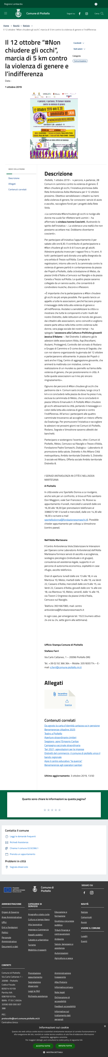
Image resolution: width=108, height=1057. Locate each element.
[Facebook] (78, 13)
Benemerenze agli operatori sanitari (63, 765)
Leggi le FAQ (34, 991)
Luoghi (84, 936)
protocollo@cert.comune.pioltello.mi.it (21, 1018)
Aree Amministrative (12, 917)
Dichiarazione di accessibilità (62, 999)
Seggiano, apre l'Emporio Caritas (61, 741)
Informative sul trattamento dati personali (63, 1015)
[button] (54, 1052)
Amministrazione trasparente (63, 975)
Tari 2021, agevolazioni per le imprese (64, 749)
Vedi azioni (80, 49)
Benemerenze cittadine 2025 (59, 729)
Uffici (4, 922)
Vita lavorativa (35, 924)
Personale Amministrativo (9, 939)
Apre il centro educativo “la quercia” (63, 761)
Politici (5, 932)
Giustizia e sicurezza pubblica (64, 923)
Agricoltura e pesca (64, 958)
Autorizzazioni (61, 953)
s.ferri (53, 667)
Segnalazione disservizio (34, 984)
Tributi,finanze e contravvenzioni (62, 932)
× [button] (105, 1026)
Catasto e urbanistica (38, 939)
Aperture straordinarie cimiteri (60, 737)
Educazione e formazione (61, 914)
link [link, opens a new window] (81, 1040)
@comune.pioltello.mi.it (69, 667)
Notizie (26, 25)
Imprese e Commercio (38, 929)
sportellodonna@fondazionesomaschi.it (65, 520)
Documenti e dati (10, 946)
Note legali (60, 992)
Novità (16, 25)
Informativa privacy (64, 987)
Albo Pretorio (61, 982)
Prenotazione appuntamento (35, 975)
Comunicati (86, 917)
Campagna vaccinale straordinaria (62, 745)
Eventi (84, 941)
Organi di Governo (10, 912)
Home (6, 25)
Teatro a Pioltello (53, 733)
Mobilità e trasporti (37, 950)
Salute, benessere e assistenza (64, 946)
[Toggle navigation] (5, 13)
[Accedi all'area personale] (96, 4)
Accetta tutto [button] (43, 1046)
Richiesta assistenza (38, 996)
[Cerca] (102, 13)
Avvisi (84, 922)
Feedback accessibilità (65, 1006)
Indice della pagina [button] (16, 169)
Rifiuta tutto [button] (65, 1046)
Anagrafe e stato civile (39, 914)
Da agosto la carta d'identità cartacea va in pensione (72, 725)
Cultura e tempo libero (39, 919)
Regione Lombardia (13, 4)
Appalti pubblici (35, 934)
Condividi (79, 43)
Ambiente (59, 939)
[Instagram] (85, 13)
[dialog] (54, 1040)
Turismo (32, 944)
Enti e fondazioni (10, 927)
